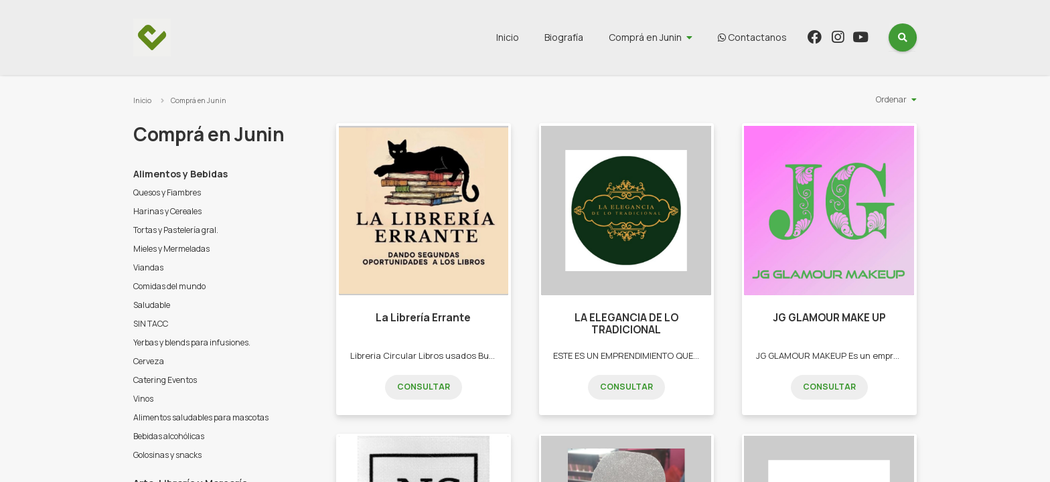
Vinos (143, 398)
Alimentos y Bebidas (180, 173)
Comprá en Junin (645, 37)
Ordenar (891, 99)
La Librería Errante (423, 318)
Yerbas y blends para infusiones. (191, 342)
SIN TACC (150, 323)
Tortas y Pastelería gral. (175, 230)
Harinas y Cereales (167, 211)
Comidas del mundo (169, 286)
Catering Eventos (165, 380)
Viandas (148, 267)
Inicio (507, 37)
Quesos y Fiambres (167, 192)
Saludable (151, 305)
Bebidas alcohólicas (168, 436)
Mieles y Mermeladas (171, 248)
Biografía (563, 37)
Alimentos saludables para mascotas (201, 417)
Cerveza (148, 361)
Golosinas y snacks (167, 455)
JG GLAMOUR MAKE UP (829, 318)
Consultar (423, 386)
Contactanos (752, 37)
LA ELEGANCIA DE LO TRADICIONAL (626, 324)
